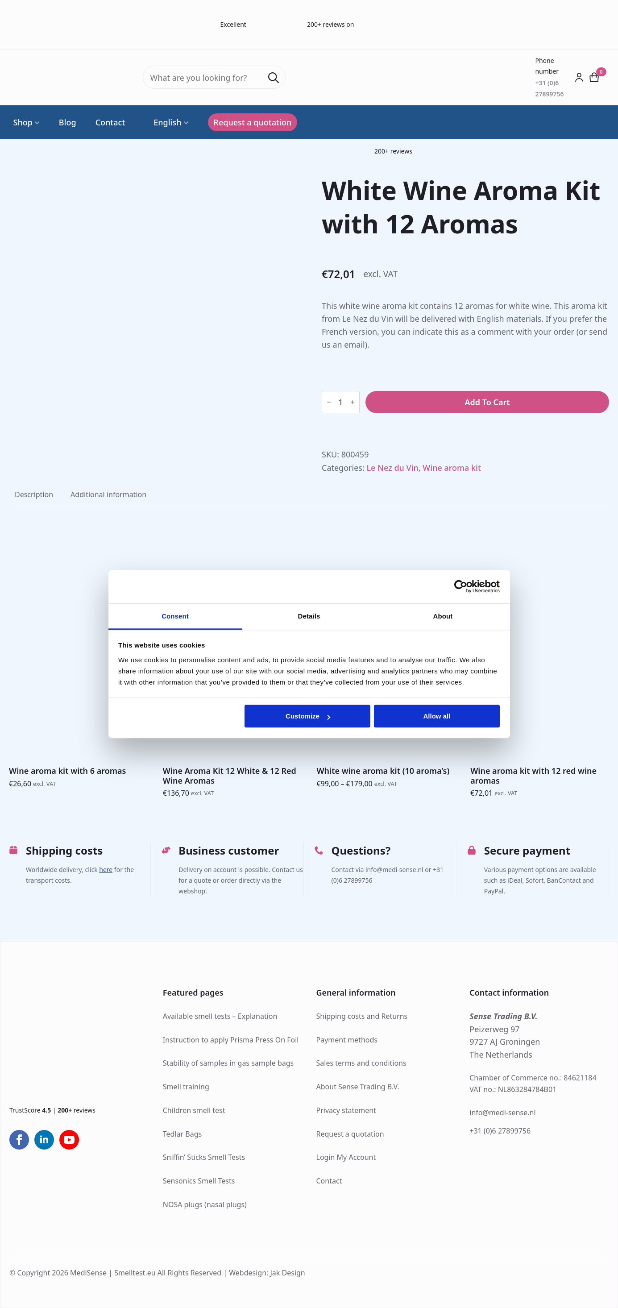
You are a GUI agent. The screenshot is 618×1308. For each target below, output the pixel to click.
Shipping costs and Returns (362, 1016)
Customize (308, 716)
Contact (110, 122)
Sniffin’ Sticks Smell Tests (204, 1157)
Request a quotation (350, 1134)
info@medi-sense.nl (502, 1112)
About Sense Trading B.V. (357, 1087)
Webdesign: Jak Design (267, 1273)
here (105, 869)
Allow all (437, 716)
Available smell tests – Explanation (220, 1016)
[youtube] (69, 1140)
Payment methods (346, 1040)
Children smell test (194, 1110)
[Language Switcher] (185, 122)
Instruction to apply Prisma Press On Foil (231, 1040)
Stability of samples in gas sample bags (228, 1063)
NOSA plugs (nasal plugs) (205, 1204)
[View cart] (594, 77)
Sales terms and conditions (361, 1063)
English (162, 122)
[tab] (34, 494)
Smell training (186, 1087)
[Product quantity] (341, 402)
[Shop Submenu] (36, 122)
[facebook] (19, 1140)
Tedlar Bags (182, 1134)
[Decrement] (329, 402)
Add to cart (487, 402)
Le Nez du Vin (392, 467)
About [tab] (443, 616)
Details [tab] (309, 616)
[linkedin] (44, 1140)
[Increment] (352, 402)
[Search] (273, 77)
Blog (67, 122)
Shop (23, 122)
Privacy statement (346, 1110)
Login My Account (346, 1157)
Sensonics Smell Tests (199, 1181)
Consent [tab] (175, 616)
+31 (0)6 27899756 (500, 1131)
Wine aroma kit (452, 467)
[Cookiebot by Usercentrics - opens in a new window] (461, 586)
